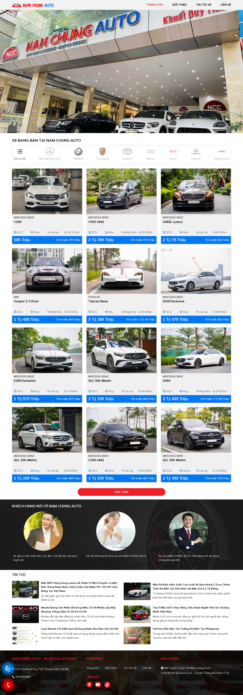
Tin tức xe (130, 668)
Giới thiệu (111, 668)
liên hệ (226, 4)
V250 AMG (96, 222)
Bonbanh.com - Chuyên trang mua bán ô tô (202, 673)
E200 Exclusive (173, 301)
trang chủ (154, 4)
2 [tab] (123, 127)
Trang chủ (92, 668)
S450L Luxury (173, 222)
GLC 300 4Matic (99, 380)
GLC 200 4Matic (25, 460)
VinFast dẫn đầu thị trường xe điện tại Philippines (186, 628)
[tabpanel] (121, 71)
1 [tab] (120, 127)
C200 (17, 222)
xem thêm (121, 492)
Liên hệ (146, 668)
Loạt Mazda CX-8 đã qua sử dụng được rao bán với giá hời (79, 628)
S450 (166, 380)
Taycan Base (98, 301)
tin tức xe (203, 4)
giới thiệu (179, 4)
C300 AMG (96, 460)
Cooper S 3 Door (26, 301)
